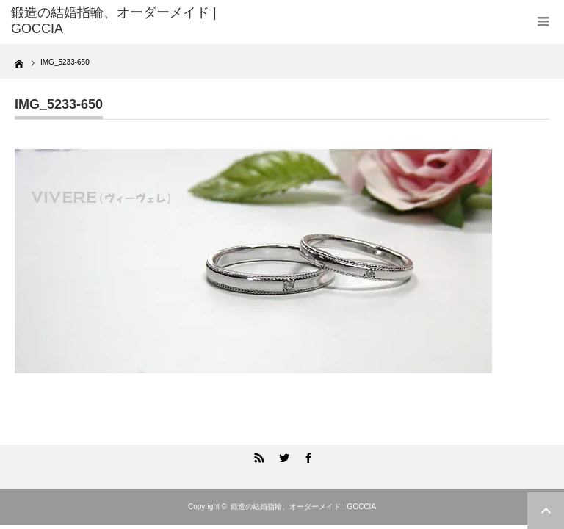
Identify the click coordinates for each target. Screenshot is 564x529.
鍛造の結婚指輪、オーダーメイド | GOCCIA (303, 507)
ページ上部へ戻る (545, 510)
